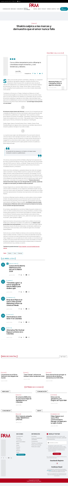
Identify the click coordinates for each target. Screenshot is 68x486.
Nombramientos (55, 414)
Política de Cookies (35, 446)
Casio (15, 253)
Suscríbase (34, 436)
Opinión (49, 9)
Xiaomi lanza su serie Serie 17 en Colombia (14, 318)
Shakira (9, 253)
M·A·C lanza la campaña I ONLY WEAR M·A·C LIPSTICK (24, 418)
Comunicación (6, 9)
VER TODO (63, 356)
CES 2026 (3, 372)
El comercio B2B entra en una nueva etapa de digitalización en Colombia (23, 399)
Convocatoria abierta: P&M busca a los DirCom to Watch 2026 (17, 268)
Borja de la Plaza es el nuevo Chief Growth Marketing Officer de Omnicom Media (14, 302)
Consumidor (20, 9)
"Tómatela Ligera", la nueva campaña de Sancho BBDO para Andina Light (14, 285)
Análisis (18, 394)
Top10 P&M (54, 394)
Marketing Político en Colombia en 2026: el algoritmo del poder (55, 83)
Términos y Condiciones (36, 443)
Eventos (53, 9)
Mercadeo (13, 9)
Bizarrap (20, 253)
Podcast (44, 9)
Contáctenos (34, 441)
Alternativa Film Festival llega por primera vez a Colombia (15, 332)
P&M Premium (63, 9)
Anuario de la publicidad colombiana (36, 439)
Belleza (18, 414)
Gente (39, 9)
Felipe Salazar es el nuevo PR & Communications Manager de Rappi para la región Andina (58, 419)
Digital (35, 9)
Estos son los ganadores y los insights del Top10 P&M (59, 398)
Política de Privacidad (36, 445)
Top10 (58, 9)
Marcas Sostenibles (27, 9)
